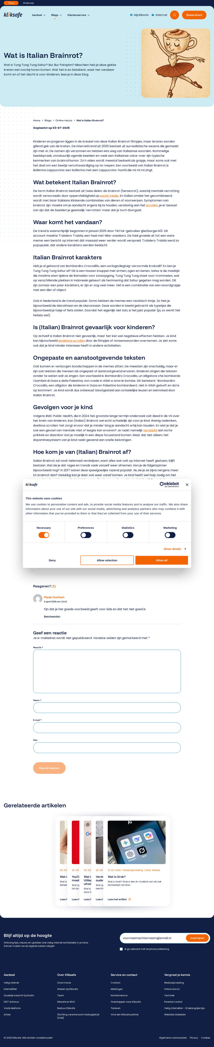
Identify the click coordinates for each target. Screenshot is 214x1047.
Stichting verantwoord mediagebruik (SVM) (78, 1016)
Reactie (38, 647)
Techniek (169, 995)
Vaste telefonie (12, 1008)
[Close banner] (187, 484)
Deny (52, 560)
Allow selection (107, 560)
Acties (7, 1014)
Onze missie (64, 982)
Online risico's (64, 120)
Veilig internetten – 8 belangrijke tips (184, 1008)
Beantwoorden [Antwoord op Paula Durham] (52, 616)
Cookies (205, 1037)
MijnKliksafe (139, 15)
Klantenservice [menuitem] (77, 15)
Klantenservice (119, 995)
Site (35, 740)
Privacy (194, 1037)
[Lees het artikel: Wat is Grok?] (119, 899)
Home (36, 120)
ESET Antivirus (11, 1001)
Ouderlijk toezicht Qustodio (19, 995)
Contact (115, 982)
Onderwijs (28, 2)
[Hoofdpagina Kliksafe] (15, 15)
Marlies (156, 870)
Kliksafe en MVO (66, 1001)
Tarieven (115, 1008)
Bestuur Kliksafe (66, 1008)
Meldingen (117, 989)
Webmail (159, 15)
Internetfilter (10, 989)
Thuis (11, 2)
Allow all (161, 560)
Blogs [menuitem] (54, 15)
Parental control (173, 1001)
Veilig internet (11, 982)
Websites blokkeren (175, 1014)
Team (60, 995)
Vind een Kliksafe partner (125, 1014)
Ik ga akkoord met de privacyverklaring (147, 949)
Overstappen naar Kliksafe (126, 1001)
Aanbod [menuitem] (37, 15)
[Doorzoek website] (174, 14)
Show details (172, 548)
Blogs (48, 120)
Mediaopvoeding (133, 870)
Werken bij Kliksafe (67, 989)
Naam (37, 700)
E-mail (37, 720)
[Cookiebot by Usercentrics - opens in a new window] (162, 485)
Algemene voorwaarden (173, 1037)
